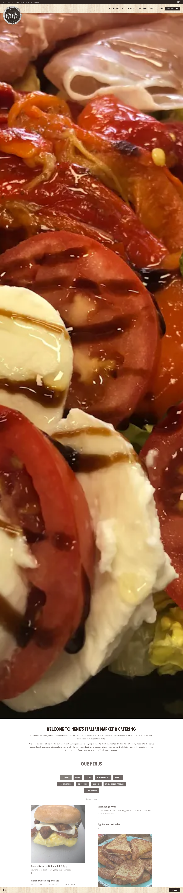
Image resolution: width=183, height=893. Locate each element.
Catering (138, 8)
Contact (154, 8)
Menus (112, 8)
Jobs (161, 8)
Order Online (172, 9)
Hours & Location (124, 8)
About (146, 8)
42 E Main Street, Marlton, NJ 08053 (16, 2)
